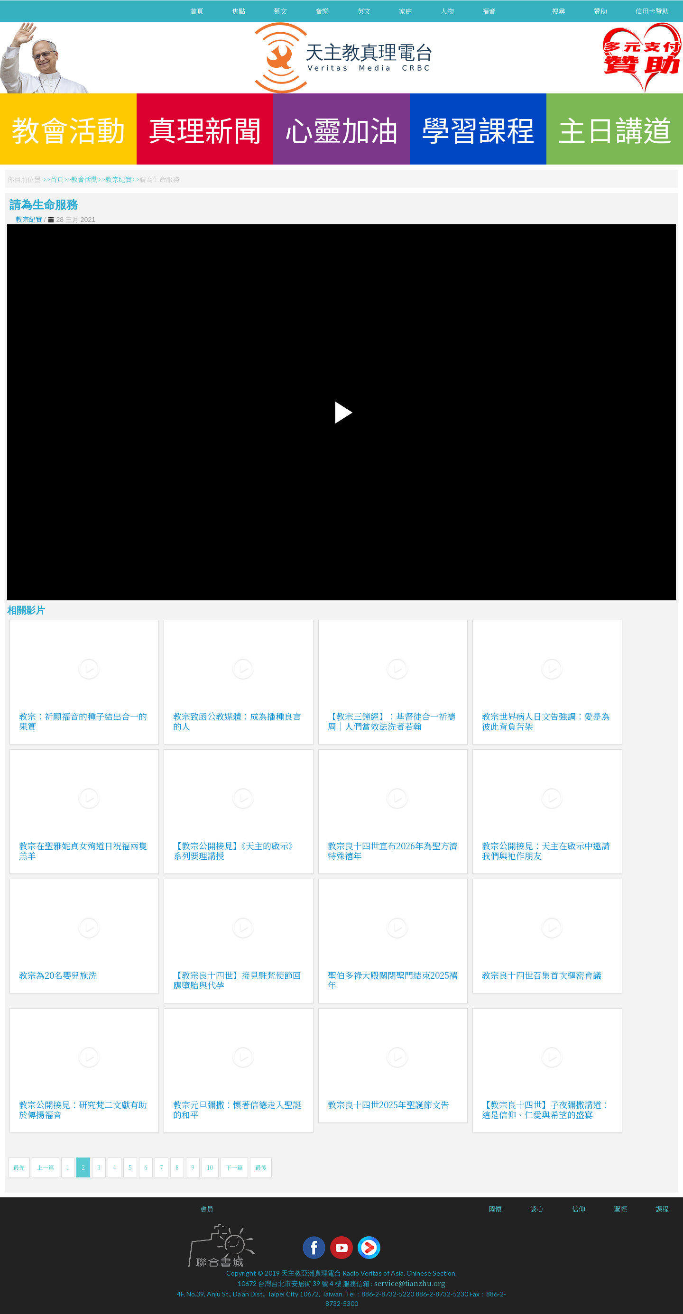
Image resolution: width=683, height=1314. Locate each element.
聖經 (620, 1208)
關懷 (495, 1208)
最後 (261, 1167)
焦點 (238, 11)
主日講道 (615, 128)
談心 (537, 1208)
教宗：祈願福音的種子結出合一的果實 (83, 721)
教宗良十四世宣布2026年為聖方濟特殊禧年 (393, 850)
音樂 (322, 11)
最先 (19, 1167)
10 (210, 1167)
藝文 (280, 11)
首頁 (196, 11)
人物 (447, 11)
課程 (662, 1208)
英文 (363, 11)
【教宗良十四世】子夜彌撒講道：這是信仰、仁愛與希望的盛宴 (546, 1109)
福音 (489, 11)
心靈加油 (341, 128)
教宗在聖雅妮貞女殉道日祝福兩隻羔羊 (83, 850)
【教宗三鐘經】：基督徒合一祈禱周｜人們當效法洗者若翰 (392, 721)
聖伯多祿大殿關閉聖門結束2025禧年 (393, 980)
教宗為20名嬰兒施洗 (58, 975)
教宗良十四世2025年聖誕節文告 (388, 1104)
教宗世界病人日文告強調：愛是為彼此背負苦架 (546, 721)
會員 (206, 1208)
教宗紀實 (118, 179)
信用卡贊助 (652, 11)
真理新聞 (205, 128)
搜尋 (558, 11)
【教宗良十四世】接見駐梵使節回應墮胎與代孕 (237, 980)
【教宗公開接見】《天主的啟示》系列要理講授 (235, 850)
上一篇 (45, 1167)
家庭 (405, 11)
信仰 (578, 1208)
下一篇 (234, 1167)
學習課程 (478, 128)
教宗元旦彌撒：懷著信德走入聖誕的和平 (237, 1109)
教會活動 (68, 128)
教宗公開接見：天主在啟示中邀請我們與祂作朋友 (546, 850)
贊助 (600, 11)
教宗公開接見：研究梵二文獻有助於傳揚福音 (83, 1109)
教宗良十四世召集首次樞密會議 (541, 975)
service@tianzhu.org (409, 1283)
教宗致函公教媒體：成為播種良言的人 (237, 721)
